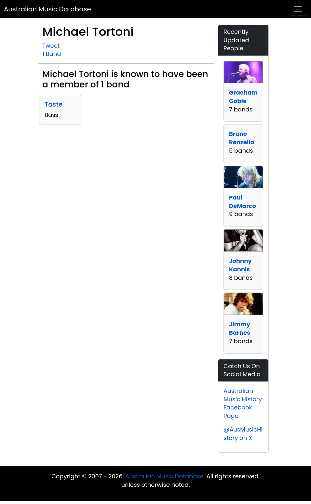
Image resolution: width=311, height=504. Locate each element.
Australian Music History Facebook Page (242, 403)
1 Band (51, 54)
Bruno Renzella (241, 138)
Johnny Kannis (240, 265)
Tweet (51, 46)
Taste (53, 104)
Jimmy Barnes (239, 328)
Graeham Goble (243, 96)
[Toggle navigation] (298, 9)
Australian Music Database (47, 9)
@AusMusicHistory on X (243, 433)
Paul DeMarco (242, 201)
